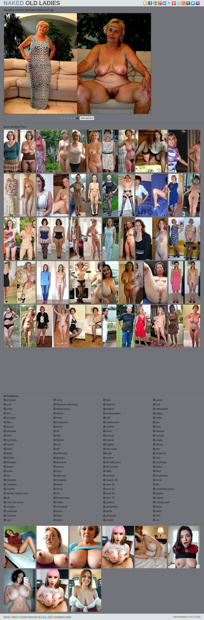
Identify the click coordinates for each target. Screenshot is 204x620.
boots (8, 471)
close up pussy (13, 502)
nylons (108, 457)
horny (58, 489)
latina (57, 520)
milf (106, 417)
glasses (59, 457)
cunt (7, 520)
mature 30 (110, 480)
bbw (7, 422)
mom (107, 431)
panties (108, 502)
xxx (156, 520)
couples (9, 506)
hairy (57, 471)
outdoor (109, 475)
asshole (9, 417)
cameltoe (10, 484)
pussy (157, 400)
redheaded (160, 409)
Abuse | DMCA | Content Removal (20, 617)
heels (57, 484)
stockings (159, 462)
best (7, 435)
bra (7, 475)
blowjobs (10, 462)
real (156, 404)
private (108, 520)
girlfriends (60, 453)
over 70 (109, 497)
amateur (10, 400)
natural (108, 440)
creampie (10, 511)
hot (56, 493)
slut (156, 449)
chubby (9, 489)
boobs (8, 466)
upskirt (158, 493)
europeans (60, 422)
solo (157, 457)
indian (58, 502)
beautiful (10, 431)
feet (57, 435)
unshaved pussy (163, 489)
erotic (58, 417)
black (8, 453)
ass (7, 413)
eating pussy (62, 409)
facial (57, 426)
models (108, 426)
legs (107, 400)
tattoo (157, 466)
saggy (158, 413)
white (157, 511)
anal (7, 404)
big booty (10, 440)
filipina (58, 440)
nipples (108, 444)
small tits (159, 453)
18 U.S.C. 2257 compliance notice (54, 617)
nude (107, 453)
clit (7, 497)
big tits (9, 444)
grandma (59, 462)
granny (58, 466)
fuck (57, 444)
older (107, 471)
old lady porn (112, 462)
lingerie (108, 409)
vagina (158, 497)
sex (156, 422)
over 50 (109, 489)
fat (56, 431)
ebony (58, 413)
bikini (8, 449)
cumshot (10, 515)
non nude (110, 449)
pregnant (109, 515)
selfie (157, 417)
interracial (60, 506)
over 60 (109, 493)
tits (156, 484)
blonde (9, 457)
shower (158, 435)
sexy (157, 426)
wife (156, 515)
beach (8, 426)
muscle (108, 435)
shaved (158, 431)
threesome (160, 475)
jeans (57, 511)
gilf (56, 449)
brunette (10, 480)
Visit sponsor (87, 118)
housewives (61, 497)
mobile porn (111, 422)
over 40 (109, 484)
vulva (157, 506)
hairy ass (59, 475)
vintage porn (161, 502)
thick (157, 471)
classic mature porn (16, 493)
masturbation (112, 413)
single (157, 440)
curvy (57, 400)
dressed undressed (65, 404)
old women (110, 466)
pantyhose (110, 506)
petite (107, 511)
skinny (158, 444)
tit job (157, 480)
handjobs (60, 480)
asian (8, 409)
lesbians (109, 404)
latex (57, 515)
